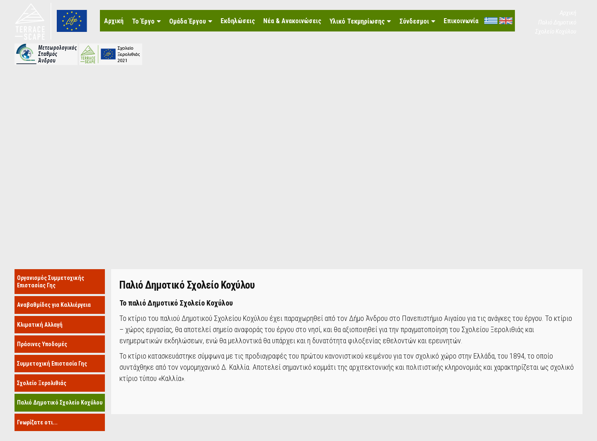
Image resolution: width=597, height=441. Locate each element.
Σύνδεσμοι (414, 21)
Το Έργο (143, 21)
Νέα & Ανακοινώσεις (292, 21)
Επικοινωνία (461, 21)
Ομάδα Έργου (187, 21)
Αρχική (114, 21)
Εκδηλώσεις (238, 21)
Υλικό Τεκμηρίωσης (357, 21)
